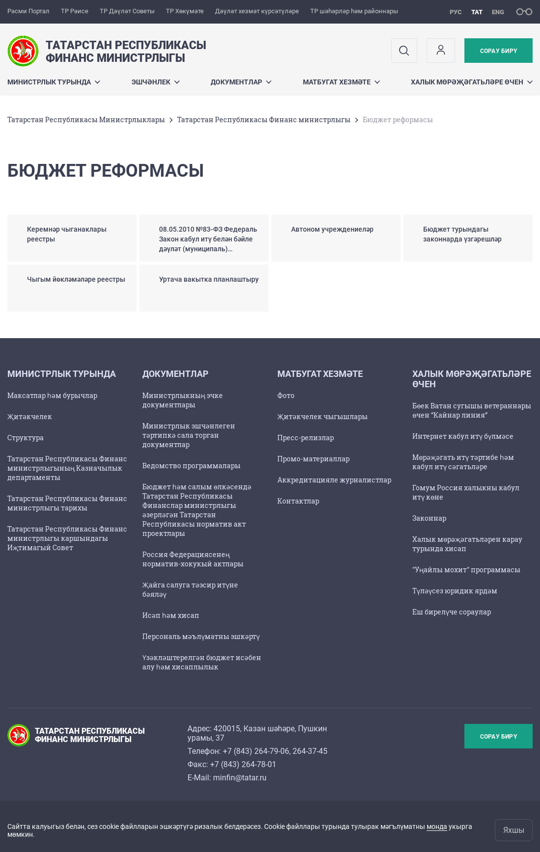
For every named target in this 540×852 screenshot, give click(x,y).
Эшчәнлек (156, 82)
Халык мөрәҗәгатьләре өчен (472, 82)
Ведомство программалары (191, 465)
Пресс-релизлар (305, 437)
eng (498, 12)
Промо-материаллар (313, 458)
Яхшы (513, 830)
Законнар (429, 518)
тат (477, 12)
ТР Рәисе (74, 11)
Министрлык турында (53, 82)
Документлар (241, 82)
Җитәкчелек (29, 416)
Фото (286, 395)
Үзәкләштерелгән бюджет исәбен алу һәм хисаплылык (201, 662)
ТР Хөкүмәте (185, 11)
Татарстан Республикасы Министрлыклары (86, 119)
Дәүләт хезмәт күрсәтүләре (257, 11)
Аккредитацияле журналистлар (334, 479)
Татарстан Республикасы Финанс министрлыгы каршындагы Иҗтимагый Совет (67, 538)
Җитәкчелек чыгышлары (322, 416)
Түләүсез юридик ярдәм (454, 590)
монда (437, 826)
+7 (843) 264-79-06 (256, 751)
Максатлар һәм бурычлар (52, 395)
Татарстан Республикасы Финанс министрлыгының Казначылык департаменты (67, 468)
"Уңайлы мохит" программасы (466, 569)
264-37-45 (310, 751)
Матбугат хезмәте (341, 82)
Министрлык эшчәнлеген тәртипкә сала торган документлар (188, 435)
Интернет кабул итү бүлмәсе (462, 436)
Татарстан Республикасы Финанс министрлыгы (264, 119)
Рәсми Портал (28, 11)
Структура (25, 437)
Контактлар (298, 501)
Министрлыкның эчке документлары (182, 400)
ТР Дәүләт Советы (127, 11)
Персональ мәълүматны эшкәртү (201, 636)
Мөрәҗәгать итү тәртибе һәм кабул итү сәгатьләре (463, 462)
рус (456, 12)
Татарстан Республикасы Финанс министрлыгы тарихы (67, 503)
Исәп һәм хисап (170, 615)
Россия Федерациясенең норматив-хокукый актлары (192, 559)
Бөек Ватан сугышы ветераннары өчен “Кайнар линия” (471, 410)
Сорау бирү (498, 51)
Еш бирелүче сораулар (451, 611)
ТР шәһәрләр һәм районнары (354, 11)
